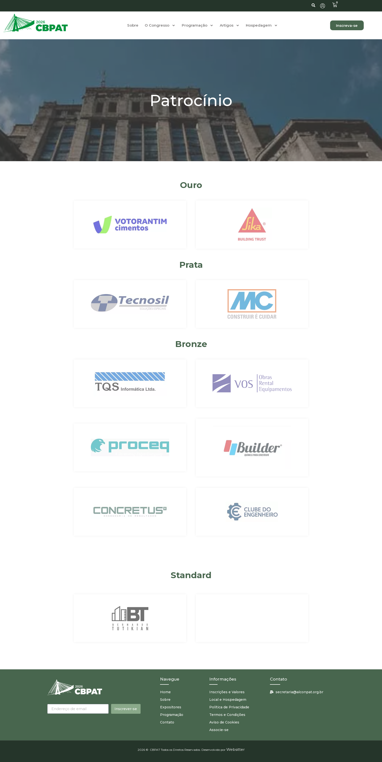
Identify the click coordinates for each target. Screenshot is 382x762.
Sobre (132, 25)
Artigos (229, 25)
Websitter (235, 749)
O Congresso (160, 25)
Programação (197, 25)
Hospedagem (262, 25)
